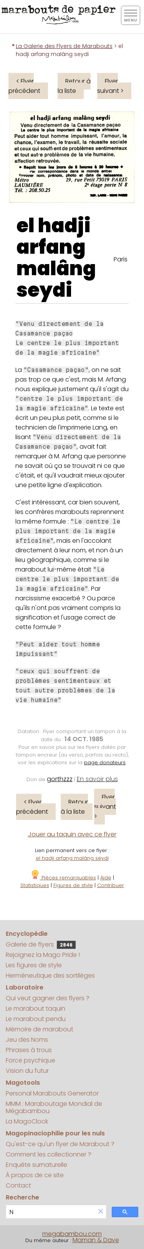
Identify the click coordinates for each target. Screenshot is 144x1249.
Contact (18, 1185)
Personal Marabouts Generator (52, 1093)
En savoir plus (97, 779)
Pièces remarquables (63, 877)
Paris (120, 259)
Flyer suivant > (110, 86)
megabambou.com (72, 1233)
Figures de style (73, 885)
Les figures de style (34, 965)
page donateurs (105, 762)
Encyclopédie (27, 933)
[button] (100, 1212)
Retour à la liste (74, 86)
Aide (105, 877)
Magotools (23, 1082)
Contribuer (110, 885)
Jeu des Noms (27, 1039)
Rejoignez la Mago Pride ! (43, 954)
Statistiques (34, 885)
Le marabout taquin (35, 1008)
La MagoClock (27, 1121)
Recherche (22, 1197)
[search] (51, 1212)
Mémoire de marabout (39, 1029)
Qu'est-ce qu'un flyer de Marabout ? (60, 1144)
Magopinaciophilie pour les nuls (55, 1133)
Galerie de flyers (41, 944)
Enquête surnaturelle (36, 1164)
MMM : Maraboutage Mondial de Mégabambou (54, 1107)
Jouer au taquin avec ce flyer (72, 834)
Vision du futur (27, 1070)
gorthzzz (60, 779)
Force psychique (30, 1060)
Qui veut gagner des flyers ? (47, 998)
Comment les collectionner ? (48, 1154)
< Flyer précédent (24, 86)
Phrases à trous (29, 1050)
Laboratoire (24, 987)
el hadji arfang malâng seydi (56, 258)
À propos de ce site (35, 1175)
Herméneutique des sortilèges (50, 975)
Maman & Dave (96, 1240)
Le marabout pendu (36, 1018)
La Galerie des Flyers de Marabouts (64, 46)
